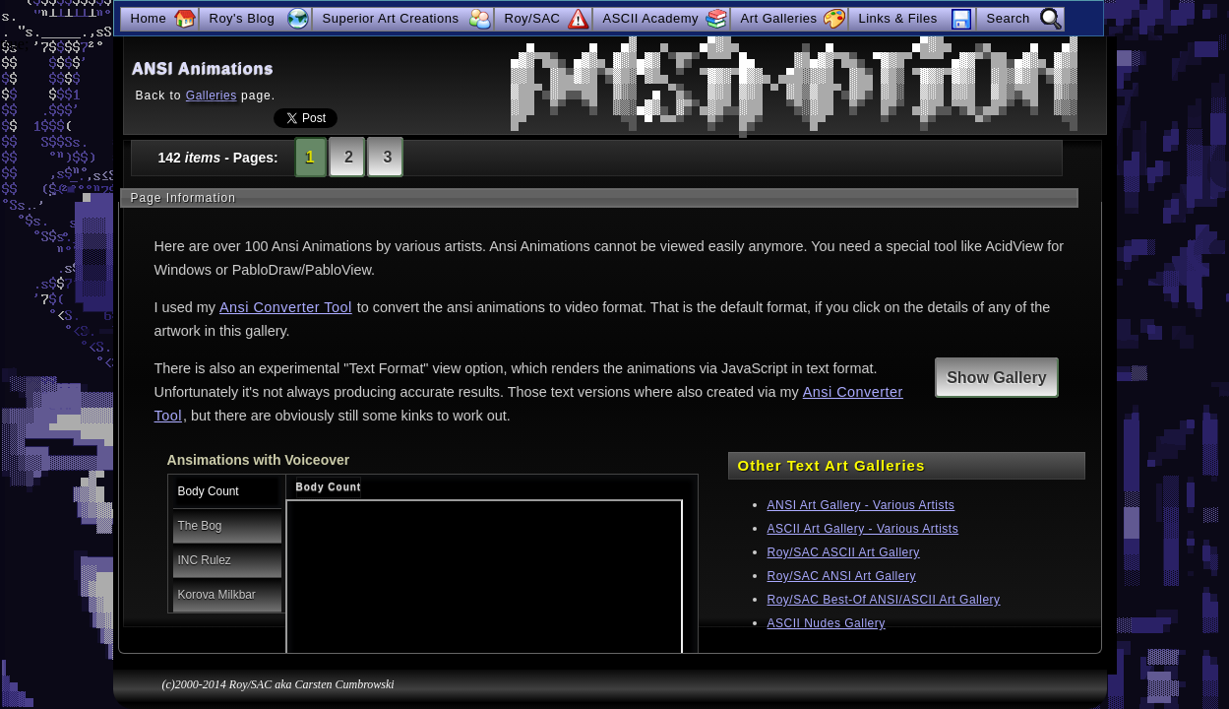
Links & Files (898, 18)
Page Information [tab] (183, 198)
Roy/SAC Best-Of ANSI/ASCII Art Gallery (884, 600)
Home (149, 18)
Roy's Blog (243, 18)
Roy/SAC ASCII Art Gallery (844, 552)
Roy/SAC (533, 18)
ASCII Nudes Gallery (827, 623)
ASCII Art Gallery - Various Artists (863, 529)
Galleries (211, 95)
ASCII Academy (651, 18)
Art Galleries (779, 18)
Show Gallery (996, 377)
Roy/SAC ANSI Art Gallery (842, 576)
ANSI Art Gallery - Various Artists (861, 505)
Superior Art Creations (391, 18)
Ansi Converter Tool (285, 307)
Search (1008, 18)
